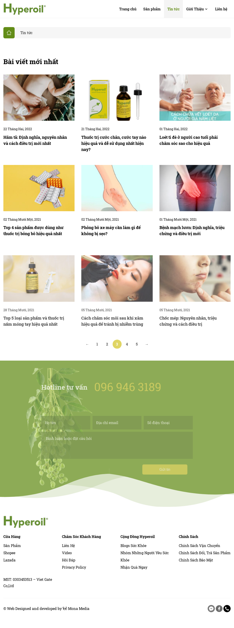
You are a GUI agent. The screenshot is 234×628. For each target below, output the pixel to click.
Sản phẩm (152, 9)
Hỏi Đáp (68, 560)
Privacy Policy (74, 567)
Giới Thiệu (197, 9)
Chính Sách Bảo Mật (196, 560)
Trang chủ (127, 9)
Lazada (9, 560)
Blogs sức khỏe (133, 545)
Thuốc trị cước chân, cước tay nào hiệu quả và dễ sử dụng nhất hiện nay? (113, 143)
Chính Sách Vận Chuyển (199, 545)
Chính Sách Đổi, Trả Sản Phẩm (204, 552)
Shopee (9, 552)
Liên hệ (221, 9)
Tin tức (173, 9)
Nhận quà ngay (133, 567)
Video (67, 552)
